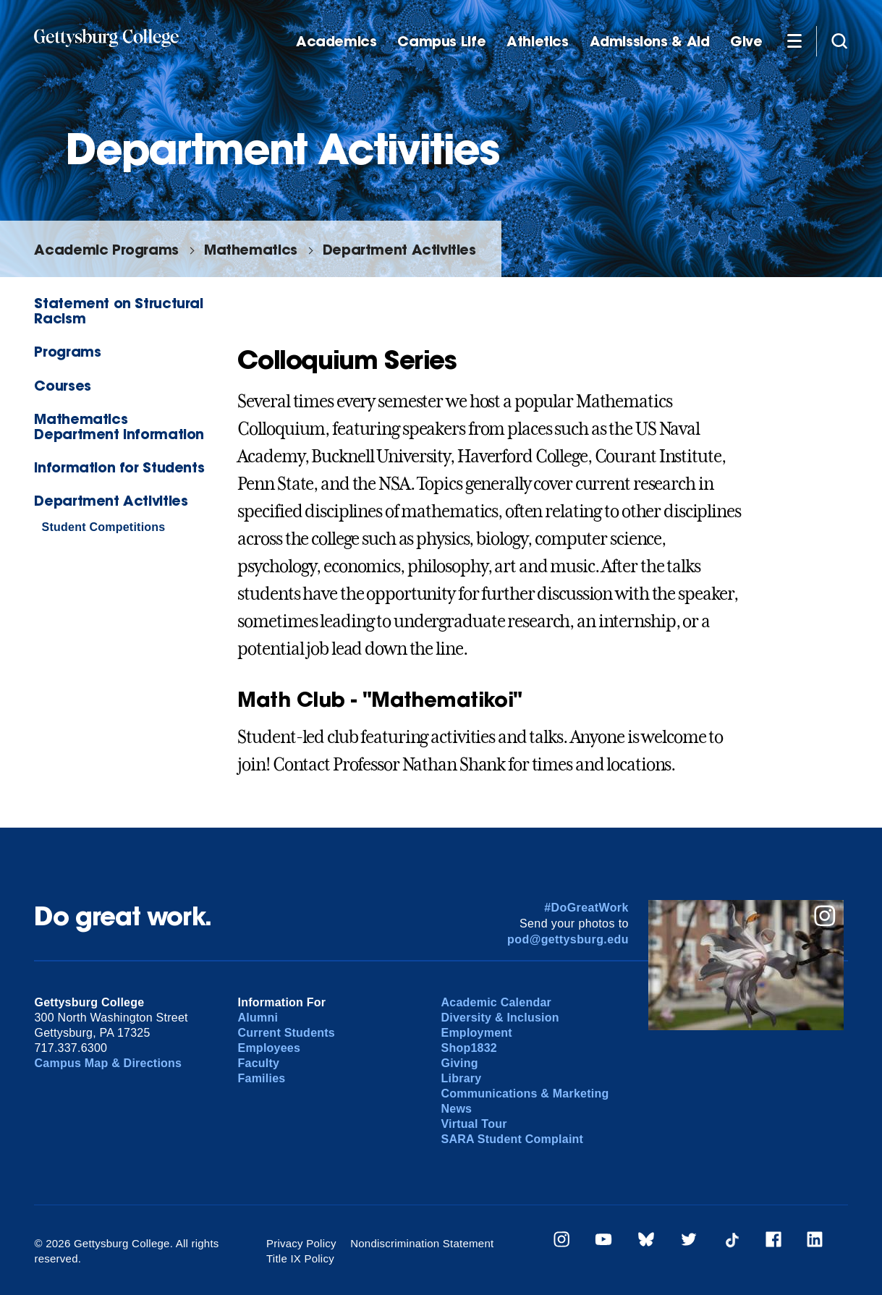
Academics (336, 41)
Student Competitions (103, 527)
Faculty (258, 1063)
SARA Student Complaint (512, 1139)
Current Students (286, 1033)
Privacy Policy (301, 1243)
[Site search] (839, 40)
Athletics (537, 41)
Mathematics (250, 249)
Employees (268, 1048)
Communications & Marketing (525, 1093)
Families (261, 1078)
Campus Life (441, 41)
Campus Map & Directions (108, 1063)
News (456, 1109)
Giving (459, 1063)
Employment (476, 1033)
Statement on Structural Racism (118, 310)
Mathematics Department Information (119, 426)
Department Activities (399, 249)
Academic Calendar (496, 1002)
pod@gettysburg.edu (568, 939)
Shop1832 (469, 1048)
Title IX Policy (300, 1258)
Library (461, 1078)
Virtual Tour (473, 1124)
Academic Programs (106, 249)
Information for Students (119, 467)
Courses (62, 385)
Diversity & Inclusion (500, 1017)
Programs (67, 351)
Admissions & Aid (650, 41)
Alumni (257, 1017)
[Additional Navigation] (794, 40)
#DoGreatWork (586, 907)
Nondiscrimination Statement (421, 1243)
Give (746, 41)
